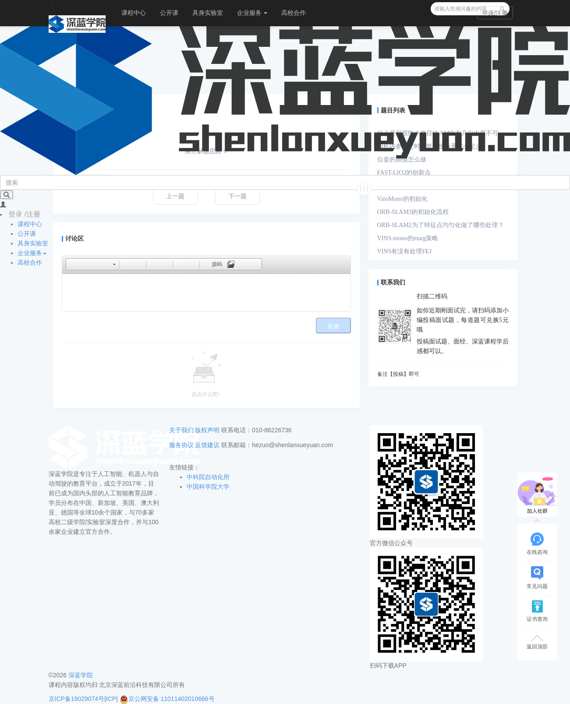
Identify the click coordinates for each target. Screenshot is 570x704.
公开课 (169, 12)
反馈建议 (207, 444)
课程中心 (133, 12)
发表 (333, 326)
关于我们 (181, 430)
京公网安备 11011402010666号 (167, 698)
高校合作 (293, 12)
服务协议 (181, 444)
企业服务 (252, 12)
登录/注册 (495, 13)
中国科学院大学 (208, 486)
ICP (111, 698)
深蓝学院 (80, 675)
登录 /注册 (24, 214)
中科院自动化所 (208, 476)
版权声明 (207, 430)
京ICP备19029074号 (77, 698)
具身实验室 (207, 12)
